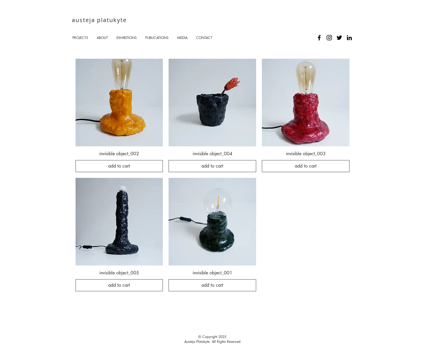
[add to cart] (119, 166)
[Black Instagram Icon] (329, 37)
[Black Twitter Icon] (339, 37)
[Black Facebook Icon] (319, 37)
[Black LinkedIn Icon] (349, 37)
